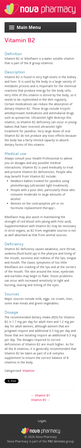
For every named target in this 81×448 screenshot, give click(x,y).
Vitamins (28, 371)
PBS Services (56, 441)
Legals (42, 421)
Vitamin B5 (40, 400)
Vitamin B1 (40, 395)
